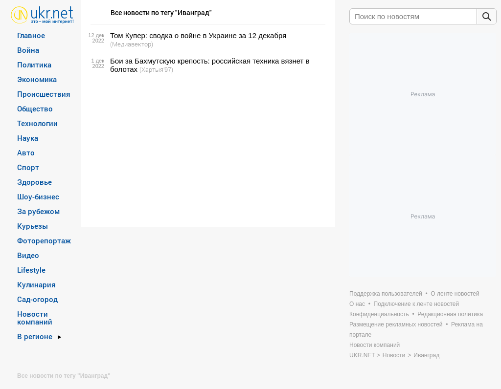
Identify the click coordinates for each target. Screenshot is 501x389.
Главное (31, 35)
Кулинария (36, 284)
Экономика (37, 79)
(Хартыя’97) (156, 69)
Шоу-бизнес (38, 196)
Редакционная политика (450, 314)
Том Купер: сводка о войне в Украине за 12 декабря (198, 35)
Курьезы (32, 226)
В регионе (34, 336)
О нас (357, 304)
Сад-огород (37, 299)
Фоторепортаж (44, 240)
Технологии (37, 123)
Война (28, 50)
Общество (35, 108)
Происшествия (43, 94)
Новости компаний (34, 317)
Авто (26, 152)
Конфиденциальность (379, 314)
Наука (27, 138)
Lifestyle (31, 270)
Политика (34, 64)
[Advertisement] (206, 150)
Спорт (28, 167)
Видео (28, 255)
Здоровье (34, 182)
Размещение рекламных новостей (396, 324)
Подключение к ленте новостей (416, 304)
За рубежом (38, 211)
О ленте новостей (455, 293)
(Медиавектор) (131, 44)
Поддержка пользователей (385, 293)
